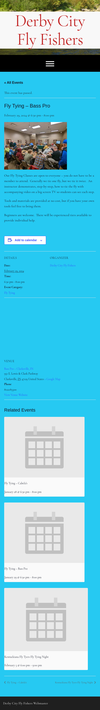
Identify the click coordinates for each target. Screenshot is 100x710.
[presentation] (44, 447)
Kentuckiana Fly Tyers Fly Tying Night (26, 657)
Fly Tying (9, 293)
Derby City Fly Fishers (50, 30)
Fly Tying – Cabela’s (15, 483)
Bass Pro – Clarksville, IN (18, 369)
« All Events (13, 82)
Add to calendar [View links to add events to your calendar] (26, 240)
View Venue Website (16, 395)
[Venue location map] (50, 328)
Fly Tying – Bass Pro (16, 568)
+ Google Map (52, 379)
